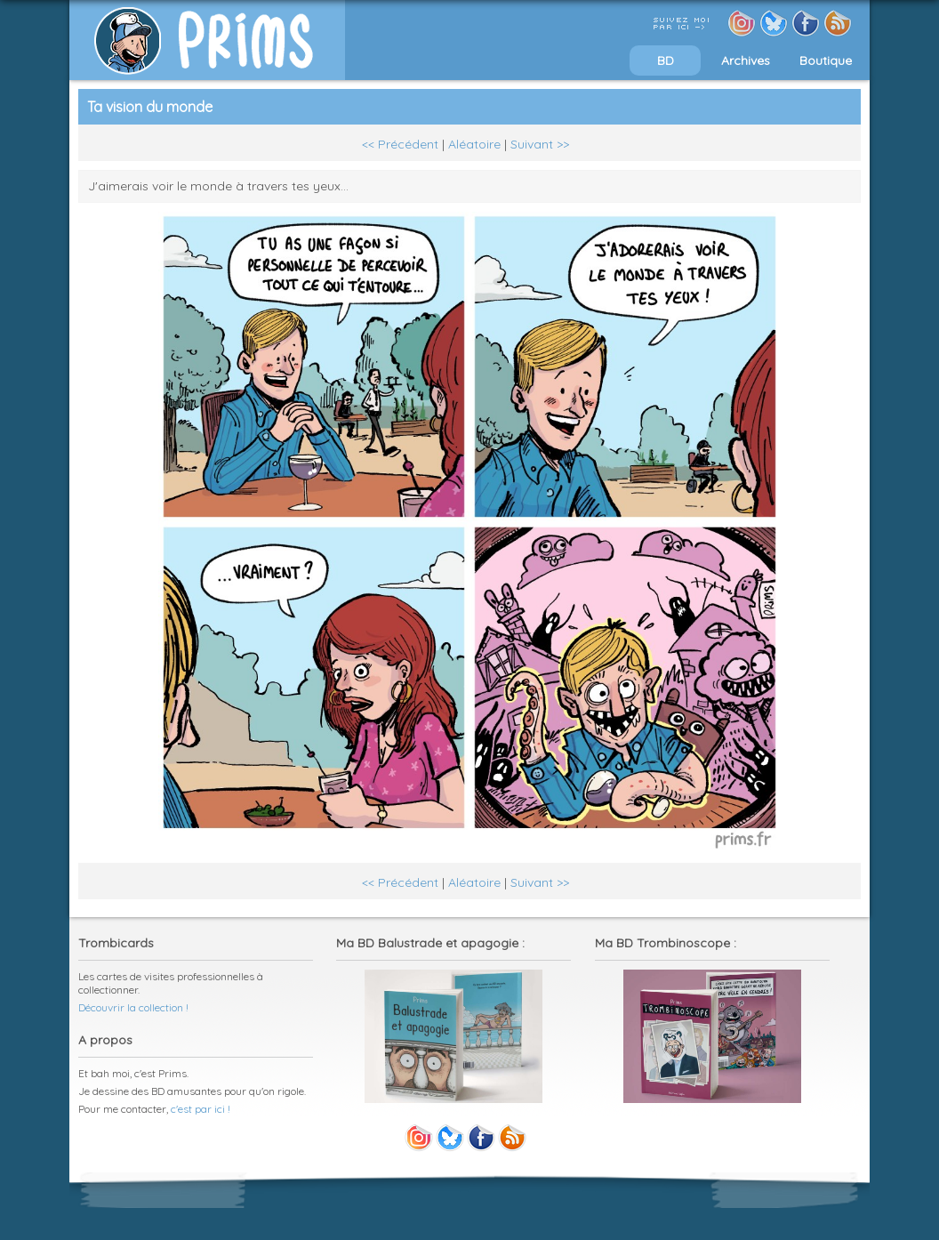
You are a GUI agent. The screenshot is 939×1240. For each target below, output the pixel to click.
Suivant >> (539, 144)
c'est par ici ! (200, 1108)
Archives (745, 60)
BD (665, 60)
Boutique (825, 60)
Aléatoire (474, 144)
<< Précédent (400, 144)
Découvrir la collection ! (133, 1007)
